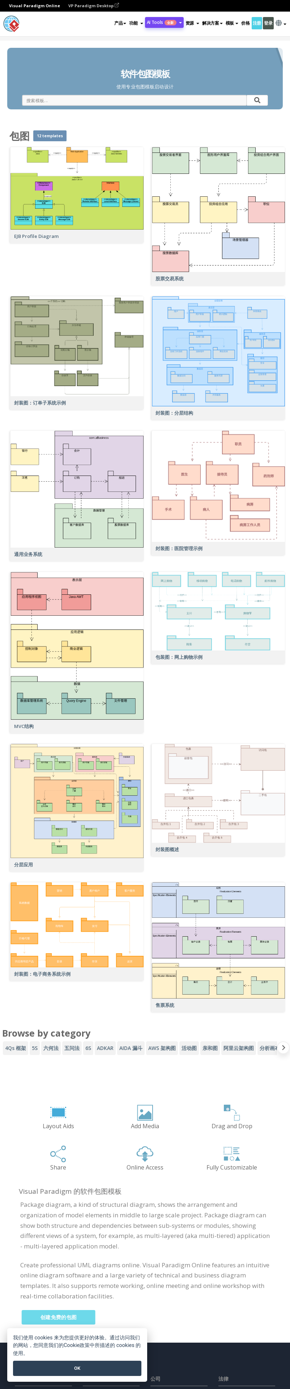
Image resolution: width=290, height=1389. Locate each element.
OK (77, 1368)
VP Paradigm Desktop (93, 5)
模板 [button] (232, 23)
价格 (245, 23)
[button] (136, 23)
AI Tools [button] (164, 22)
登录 (268, 23)
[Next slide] (283, 1049)
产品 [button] (120, 23)
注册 (257, 23)
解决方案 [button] (212, 23)
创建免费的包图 (63, 1317)
